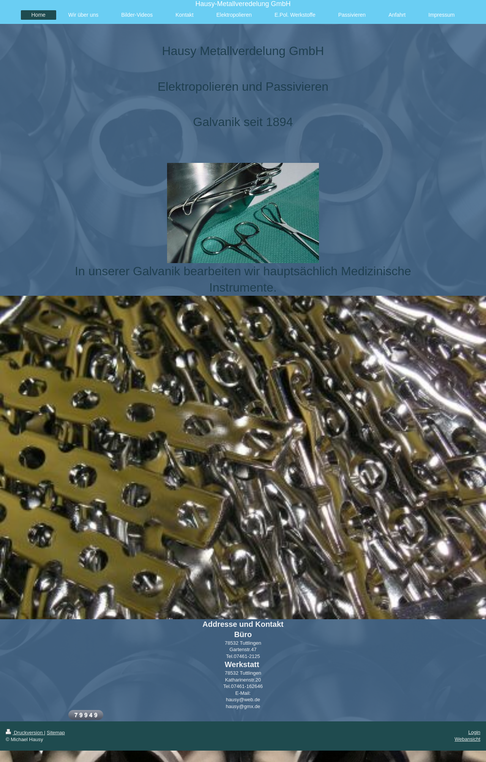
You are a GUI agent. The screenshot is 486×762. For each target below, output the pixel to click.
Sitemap (56, 732)
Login (474, 732)
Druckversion (25, 732)
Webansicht (467, 739)
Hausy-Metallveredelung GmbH (242, 4)
